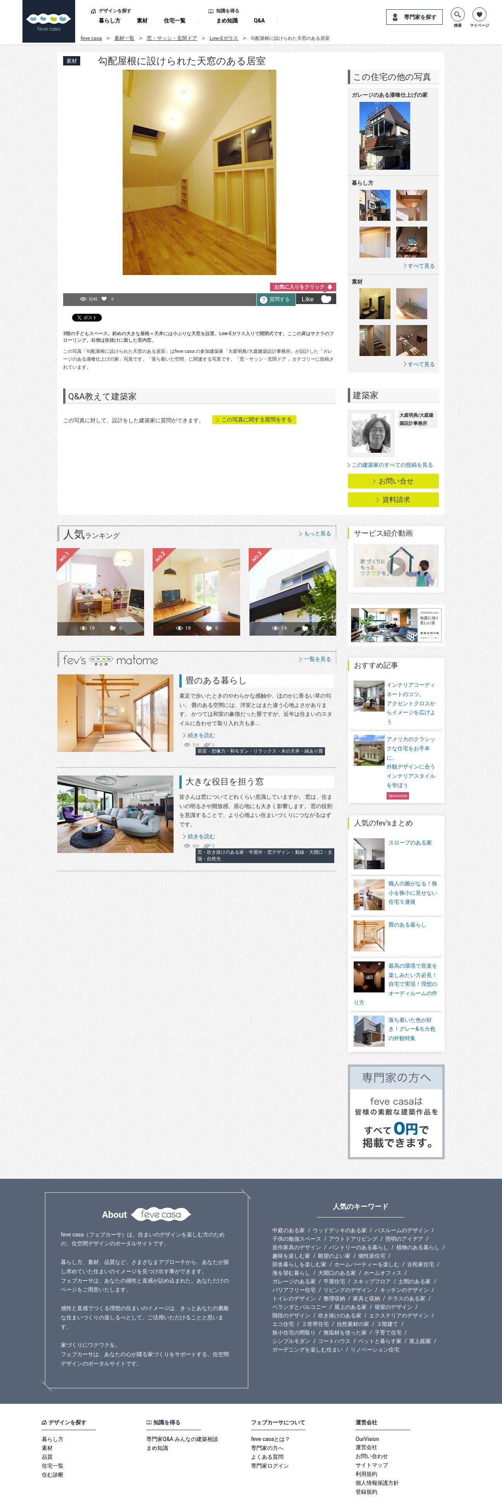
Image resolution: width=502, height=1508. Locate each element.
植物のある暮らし (418, 1226)
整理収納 (334, 1277)
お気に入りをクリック (299, 287)
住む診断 (53, 1453)
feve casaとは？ (270, 1418)
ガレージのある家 (294, 1260)
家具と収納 (366, 1277)
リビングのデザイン (347, 1269)
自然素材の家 (353, 1303)
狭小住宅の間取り (294, 1311)
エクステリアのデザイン (399, 1294)
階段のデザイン (291, 1294)
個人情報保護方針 (377, 1461)
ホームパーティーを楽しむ (366, 1243)
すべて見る (421, 265)
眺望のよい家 (334, 1234)
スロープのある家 (410, 842)
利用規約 (366, 1453)
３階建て (387, 1303)
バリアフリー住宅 (294, 1269)
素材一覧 (124, 38)
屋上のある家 (350, 1286)
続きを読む (201, 735)
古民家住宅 (420, 1243)
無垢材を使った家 (345, 1311)
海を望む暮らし (291, 1251)
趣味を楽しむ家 (291, 1234)
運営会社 (366, 1426)
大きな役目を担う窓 (225, 781)
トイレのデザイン (294, 1277)
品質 (47, 1435)
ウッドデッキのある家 (340, 1209)
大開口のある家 (337, 1251)
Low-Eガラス (224, 38)
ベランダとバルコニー (299, 1286)
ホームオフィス (383, 1251)
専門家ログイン (270, 1444)
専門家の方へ (267, 1427)
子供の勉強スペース (296, 1217)
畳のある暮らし (216, 680)
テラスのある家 (406, 1277)
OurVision (367, 1418)
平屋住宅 (334, 1260)
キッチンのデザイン (404, 1269)
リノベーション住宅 (375, 1328)
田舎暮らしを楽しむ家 (299, 1243)
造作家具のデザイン (296, 1226)
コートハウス (334, 1320)
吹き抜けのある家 (339, 1294)
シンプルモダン (291, 1320)
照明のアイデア (404, 1217)
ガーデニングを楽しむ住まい (307, 1328)
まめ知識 (227, 20)
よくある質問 (267, 1435)
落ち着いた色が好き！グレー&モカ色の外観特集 (412, 1013)
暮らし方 (109, 20)
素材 (142, 20)
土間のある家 (414, 1260)
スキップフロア (372, 1260)
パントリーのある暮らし (359, 1226)
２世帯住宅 (315, 1303)
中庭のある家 (288, 1209)
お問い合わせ (372, 1435)
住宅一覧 (175, 20)
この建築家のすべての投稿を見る (392, 465)
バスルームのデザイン (402, 1209)
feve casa (91, 38)
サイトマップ (372, 1444)
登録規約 (366, 1470)
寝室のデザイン (394, 1286)
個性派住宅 (371, 1234)
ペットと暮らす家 (380, 1320)
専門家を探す (420, 17)
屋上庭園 (420, 1320)
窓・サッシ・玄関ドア (172, 38)
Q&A (259, 20)
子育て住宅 (388, 1311)
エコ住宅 (283, 1303)
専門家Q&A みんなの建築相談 (182, 1418)
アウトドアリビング (353, 1217)
